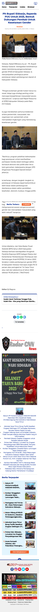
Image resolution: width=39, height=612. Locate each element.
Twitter (24, 570)
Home (4, 7)
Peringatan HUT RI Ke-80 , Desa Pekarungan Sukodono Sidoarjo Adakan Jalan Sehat (19, 454)
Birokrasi (31, 7)
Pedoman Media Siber (24, 602)
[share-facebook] (14, 317)
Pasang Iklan (29, 600)
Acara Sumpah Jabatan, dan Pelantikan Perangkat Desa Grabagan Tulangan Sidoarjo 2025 (13, 543)
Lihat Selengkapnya (19, 552)
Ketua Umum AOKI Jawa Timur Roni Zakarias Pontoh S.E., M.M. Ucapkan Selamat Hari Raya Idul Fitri (19, 459)
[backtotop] (19, 560)
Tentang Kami (12, 602)
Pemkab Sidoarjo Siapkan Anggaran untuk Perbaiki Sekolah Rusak (19, 439)
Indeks (22, 7)
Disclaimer (20, 600)
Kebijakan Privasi (11, 600)
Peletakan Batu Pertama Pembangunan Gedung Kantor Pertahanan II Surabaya (19, 470)
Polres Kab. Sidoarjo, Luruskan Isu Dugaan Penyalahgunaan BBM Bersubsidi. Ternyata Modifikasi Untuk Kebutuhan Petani (19, 444)
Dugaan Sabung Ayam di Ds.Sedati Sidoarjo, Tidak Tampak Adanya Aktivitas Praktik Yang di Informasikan (19, 434)
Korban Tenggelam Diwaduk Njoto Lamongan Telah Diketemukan (19, 450)
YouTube (28, 570)
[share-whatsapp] (21, 317)
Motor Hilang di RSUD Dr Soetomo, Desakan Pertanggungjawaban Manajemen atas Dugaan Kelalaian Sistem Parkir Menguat (14, 515)
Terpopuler (13, 7)
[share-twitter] (17, 317)
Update (26, 204)
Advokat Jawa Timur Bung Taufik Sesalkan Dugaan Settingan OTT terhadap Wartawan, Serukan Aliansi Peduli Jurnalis (19, 428)
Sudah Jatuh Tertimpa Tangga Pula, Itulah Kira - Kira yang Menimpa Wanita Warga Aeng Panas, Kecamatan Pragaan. (19, 300)
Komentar (19, 321)
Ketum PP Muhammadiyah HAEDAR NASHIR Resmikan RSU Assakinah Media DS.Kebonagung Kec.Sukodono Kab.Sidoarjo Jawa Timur (19, 419)
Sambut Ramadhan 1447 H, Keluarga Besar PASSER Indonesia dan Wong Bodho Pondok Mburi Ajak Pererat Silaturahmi (19, 465)
